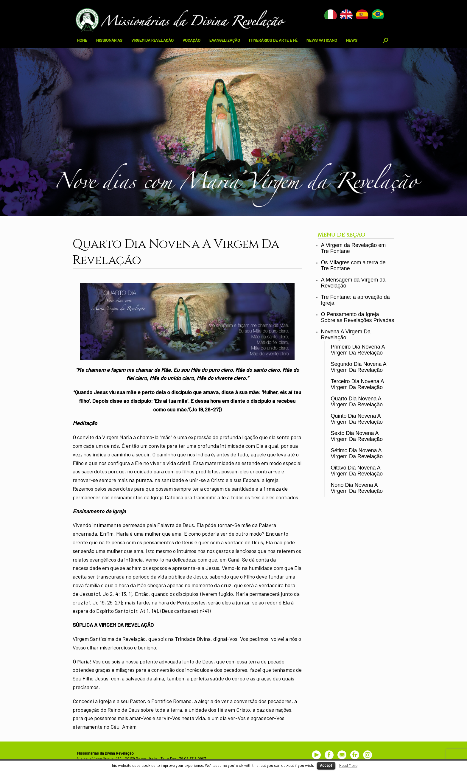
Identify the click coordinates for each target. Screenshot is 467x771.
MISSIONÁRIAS (109, 40)
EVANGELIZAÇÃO (224, 40)
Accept (326, 765)
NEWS (351, 40)
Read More (348, 765)
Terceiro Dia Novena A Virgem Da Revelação (357, 384)
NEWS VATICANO (321, 40)
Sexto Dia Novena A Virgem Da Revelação (357, 436)
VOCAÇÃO (191, 40)
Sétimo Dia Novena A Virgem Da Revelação (357, 453)
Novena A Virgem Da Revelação (346, 335)
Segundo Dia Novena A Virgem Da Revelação (358, 367)
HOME (82, 40)
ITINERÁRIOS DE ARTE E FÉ (273, 40)
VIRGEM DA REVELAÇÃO (152, 40)
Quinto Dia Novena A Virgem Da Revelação (357, 419)
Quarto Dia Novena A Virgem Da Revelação (357, 402)
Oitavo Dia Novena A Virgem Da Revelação (357, 471)
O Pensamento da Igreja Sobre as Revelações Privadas (357, 317)
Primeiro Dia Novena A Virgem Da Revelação (358, 350)
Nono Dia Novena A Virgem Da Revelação (357, 488)
